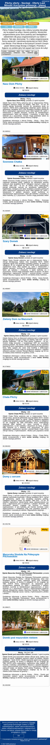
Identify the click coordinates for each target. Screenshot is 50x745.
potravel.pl (45, 1)
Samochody (19, 27)
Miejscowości (33, 23)
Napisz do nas (25, 740)
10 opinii (34, 259)
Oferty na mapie (21, 23)
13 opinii (35, 101)
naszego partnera (14, 124)
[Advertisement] (25, 716)
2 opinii (38, 337)
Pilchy (44, 59)
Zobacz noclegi (27, 95)
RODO (23, 732)
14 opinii (35, 495)
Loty (6, 27)
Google (32, 723)
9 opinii (35, 179)
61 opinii (22, 577)
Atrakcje (31, 27)
